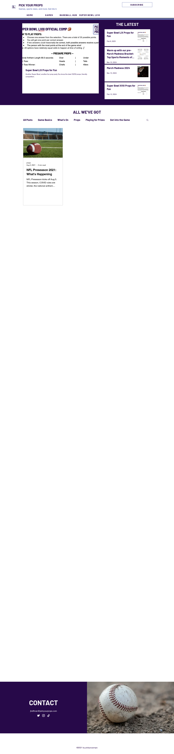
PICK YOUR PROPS (31, 5)
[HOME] (30, 15)
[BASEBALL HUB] (68, 15)
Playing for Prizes (95, 119)
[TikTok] (48, 715)
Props (77, 119)
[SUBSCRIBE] (137, 4)
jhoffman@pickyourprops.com (43, 711)
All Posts (27, 119)
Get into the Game (120, 119)
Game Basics (45, 119)
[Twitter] (153, 7)
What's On (63, 119)
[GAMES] (49, 15)
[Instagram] (157, 7)
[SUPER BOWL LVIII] (90, 15)
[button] (147, 120)
